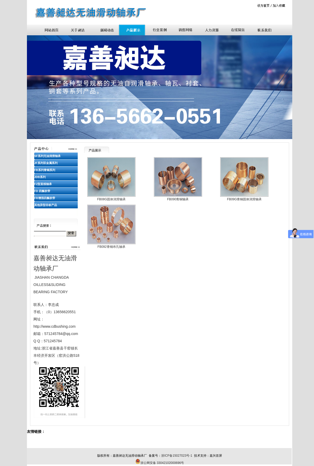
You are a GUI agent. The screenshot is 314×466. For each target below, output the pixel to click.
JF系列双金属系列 (46, 163)
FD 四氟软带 (42, 191)
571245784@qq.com (61, 334)
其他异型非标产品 (45, 205)
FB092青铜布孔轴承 (111, 247)
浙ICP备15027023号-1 (176, 455)
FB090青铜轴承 (178, 199)
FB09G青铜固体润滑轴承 (244, 199)
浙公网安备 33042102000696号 (162, 463)
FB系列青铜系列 (44, 170)
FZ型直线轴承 (43, 184)
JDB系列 (40, 177)
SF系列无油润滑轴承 (47, 155)
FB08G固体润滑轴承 (111, 199)
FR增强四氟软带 (44, 198)
